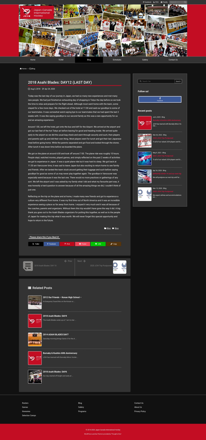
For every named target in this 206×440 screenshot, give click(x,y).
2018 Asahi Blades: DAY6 (55, 371)
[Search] (185, 2)
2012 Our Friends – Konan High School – (62, 297)
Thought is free (116, 434)
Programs (82, 411)
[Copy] (113, 244)
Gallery (81, 407)
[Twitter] (35, 244)
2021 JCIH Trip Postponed (163, 156)
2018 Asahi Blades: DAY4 (55, 316)
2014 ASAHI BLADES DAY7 (56, 334)
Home (24, 69)
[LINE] (98, 244)
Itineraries (26, 411)
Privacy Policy (140, 411)
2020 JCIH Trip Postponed (163, 191)
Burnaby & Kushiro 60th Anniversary (60, 353)
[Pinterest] (67, 244)
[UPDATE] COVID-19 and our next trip (167, 174)
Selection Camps (29, 415)
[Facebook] (51, 244)
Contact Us (138, 403)
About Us (138, 407)
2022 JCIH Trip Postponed (163, 138)
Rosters (25, 403)
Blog (33, 69)
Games (25, 407)
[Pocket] (82, 244)
